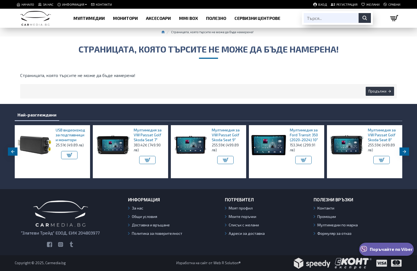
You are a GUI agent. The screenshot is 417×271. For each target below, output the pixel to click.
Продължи (377, 91)
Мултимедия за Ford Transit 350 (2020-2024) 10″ (304, 135)
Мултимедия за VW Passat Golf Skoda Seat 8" (382, 135)
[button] (12, 151)
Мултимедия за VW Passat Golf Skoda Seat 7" (148, 135)
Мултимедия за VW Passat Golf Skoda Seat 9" (226, 135)
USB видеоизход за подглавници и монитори (70, 135)
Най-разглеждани (36, 114)
